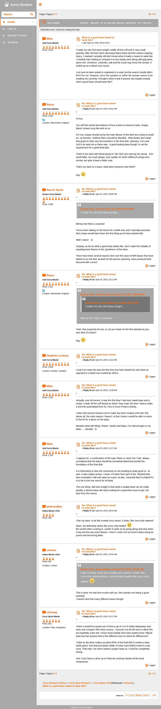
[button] (40, 4)
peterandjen (54, 506)
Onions (128, 683)
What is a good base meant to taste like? (98, 38)
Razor (50, 104)
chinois (51, 550)
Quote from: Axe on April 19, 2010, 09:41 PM (107, 209)
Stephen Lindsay (58, 355)
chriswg (52, 612)
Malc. (50, 38)
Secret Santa (55, 189)
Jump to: (119, 695)
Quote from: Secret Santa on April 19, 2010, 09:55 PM (113, 294)
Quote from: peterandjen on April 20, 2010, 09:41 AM (112, 569)
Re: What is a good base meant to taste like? (99, 104)
